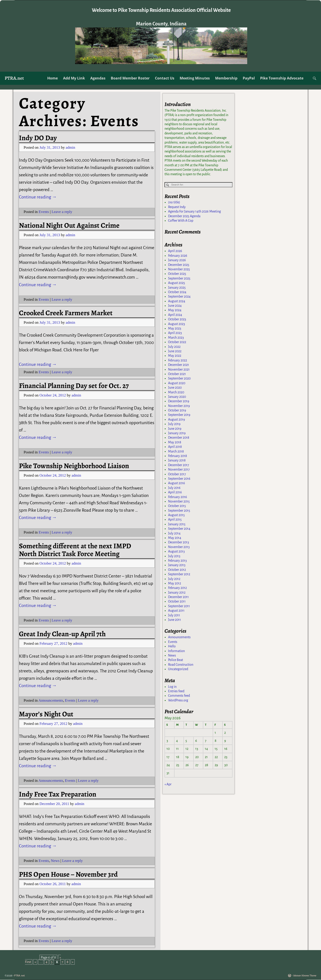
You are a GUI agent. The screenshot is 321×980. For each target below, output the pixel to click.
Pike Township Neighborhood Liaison (74, 466)
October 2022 (177, 343)
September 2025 (179, 279)
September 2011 (179, 607)
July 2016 (174, 489)
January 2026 (177, 261)
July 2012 (174, 580)
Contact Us (164, 78)
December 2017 (178, 466)
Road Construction (180, 666)
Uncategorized (178, 670)
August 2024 (176, 302)
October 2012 (177, 571)
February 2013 (177, 562)
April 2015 (175, 521)
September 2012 (179, 575)
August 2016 (176, 484)
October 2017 (177, 475)
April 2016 (175, 493)
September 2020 (179, 380)
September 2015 (179, 512)
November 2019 (179, 407)
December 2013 (178, 543)
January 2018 (177, 461)
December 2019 (178, 402)
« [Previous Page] (35, 962)
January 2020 (177, 398)
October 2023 (177, 320)
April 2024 (175, 316)
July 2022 (174, 348)
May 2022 (174, 357)
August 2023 (176, 325)
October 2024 (177, 293)
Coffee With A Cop (180, 222)
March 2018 (176, 453)
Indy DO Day (38, 138)
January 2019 (177, 434)
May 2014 (174, 539)
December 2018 (178, 439)
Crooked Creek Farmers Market (66, 313)
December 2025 (178, 266)
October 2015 (177, 507)
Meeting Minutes (195, 78)
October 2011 (177, 603)
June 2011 (174, 621)
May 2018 (174, 443)
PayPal (249, 78)
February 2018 (177, 457)
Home (52, 78)
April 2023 (175, 334)
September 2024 (179, 298)
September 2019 (179, 416)
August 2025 (176, 284)
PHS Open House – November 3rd (68, 874)
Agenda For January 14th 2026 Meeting (194, 213)
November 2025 (179, 270)
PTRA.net (14, 78)
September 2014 (179, 530)
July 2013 (174, 557)
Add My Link (74, 78)
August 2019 (176, 421)
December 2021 (178, 366)
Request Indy (177, 208)
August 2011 (176, 612)
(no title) (174, 204)
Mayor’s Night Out (46, 714)
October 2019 (177, 411)
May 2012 (174, 584)
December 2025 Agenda (184, 217)
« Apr (168, 785)
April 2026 (175, 252)
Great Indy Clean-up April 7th (62, 634)
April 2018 (175, 448)
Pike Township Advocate (281, 78)
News (55, 861)
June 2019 (174, 430)
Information (176, 652)
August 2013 (176, 553)
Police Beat (175, 661)
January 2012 (176, 594)
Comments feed (179, 697)
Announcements (50, 700)
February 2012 (177, 589)
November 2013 (179, 548)
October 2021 (177, 375)
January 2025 (177, 289)
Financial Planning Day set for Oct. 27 (74, 385)
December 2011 (178, 598)
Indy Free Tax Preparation (57, 794)
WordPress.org (178, 701)
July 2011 (174, 616)
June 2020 (175, 389)
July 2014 (174, 534)
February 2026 (177, 257)
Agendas (97, 78)
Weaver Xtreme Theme (304, 975)
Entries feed (176, 692)
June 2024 (175, 307)
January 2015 (176, 525)
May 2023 (174, 330)
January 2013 (176, 566)
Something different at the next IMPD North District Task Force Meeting (75, 550)
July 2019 (174, 425)
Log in (172, 688)
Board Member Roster (130, 78)
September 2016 (179, 480)
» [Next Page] (72, 962)
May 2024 (174, 311)
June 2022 (174, 352)
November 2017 (179, 471)
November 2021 (179, 371)
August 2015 (176, 516)
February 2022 (177, 361)
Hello (172, 647)
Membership (226, 78)
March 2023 (176, 339)
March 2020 (176, 393)
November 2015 (179, 503)
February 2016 (177, 498)
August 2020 (176, 384)
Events (44, 212)
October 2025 (177, 275)
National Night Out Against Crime (69, 225)
